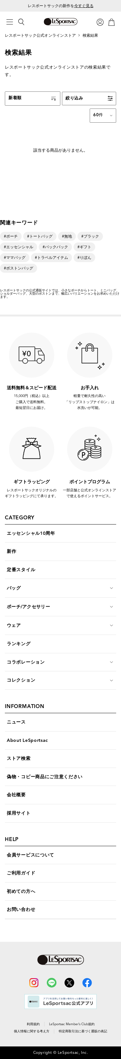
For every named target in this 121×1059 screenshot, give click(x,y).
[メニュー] (9, 21)
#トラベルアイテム (51, 257)
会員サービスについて (30, 855)
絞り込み (74, 98)
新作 (11, 551)
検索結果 (90, 35)
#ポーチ (11, 236)
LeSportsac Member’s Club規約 (72, 1024)
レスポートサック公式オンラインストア (40, 35)
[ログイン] (100, 22)
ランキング (19, 644)
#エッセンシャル (18, 246)
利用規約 (33, 1024)
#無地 (67, 236)
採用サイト (19, 813)
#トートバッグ (40, 236)
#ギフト (84, 246)
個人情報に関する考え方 (31, 1031)
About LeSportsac (27, 740)
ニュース (16, 722)
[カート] (111, 22)
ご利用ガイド (21, 873)
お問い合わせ (21, 909)
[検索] (21, 22)
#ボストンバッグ (18, 268)
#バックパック (55, 246)
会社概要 (16, 795)
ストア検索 (19, 758)
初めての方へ (21, 891)
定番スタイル (21, 569)
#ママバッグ (14, 257)
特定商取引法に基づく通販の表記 (83, 1031)
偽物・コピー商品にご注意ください (45, 777)
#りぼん (84, 257)
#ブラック (90, 236)
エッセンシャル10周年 (31, 533)
